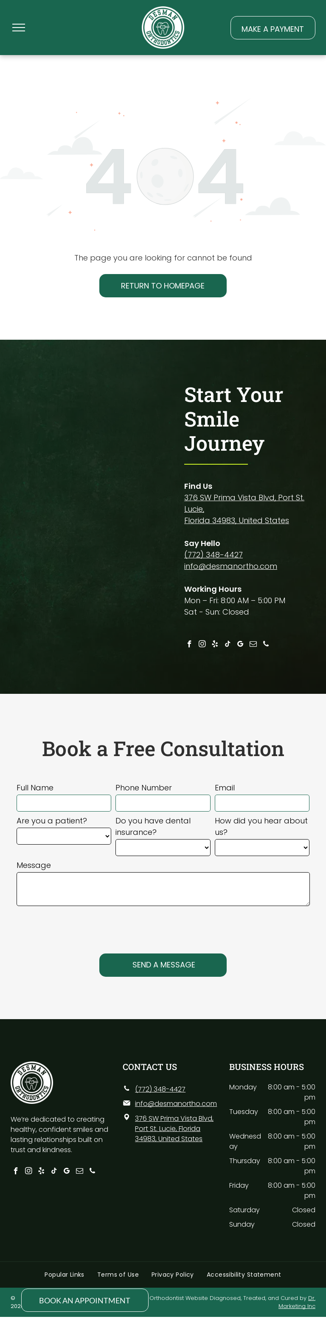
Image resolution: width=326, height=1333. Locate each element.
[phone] (266, 645)
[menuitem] (64, 1274)
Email (225, 787)
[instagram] (202, 645)
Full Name (35, 787)
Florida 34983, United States (236, 520)
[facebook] (189, 645)
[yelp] (215, 645)
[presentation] (81, 925)
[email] (253, 645)
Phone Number (143, 787)
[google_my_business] (240, 645)
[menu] (19, 28)
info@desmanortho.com (230, 566)
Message (34, 865)
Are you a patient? (52, 820)
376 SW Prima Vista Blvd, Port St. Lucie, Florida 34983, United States (174, 1129)
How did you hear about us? (261, 826)
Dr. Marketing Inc (296, 1302)
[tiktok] (227, 645)
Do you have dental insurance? (153, 826)
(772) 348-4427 (213, 554)
